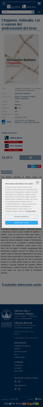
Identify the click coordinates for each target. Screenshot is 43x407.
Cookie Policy (31, 211)
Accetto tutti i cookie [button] (21, 223)
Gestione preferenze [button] (21, 216)
